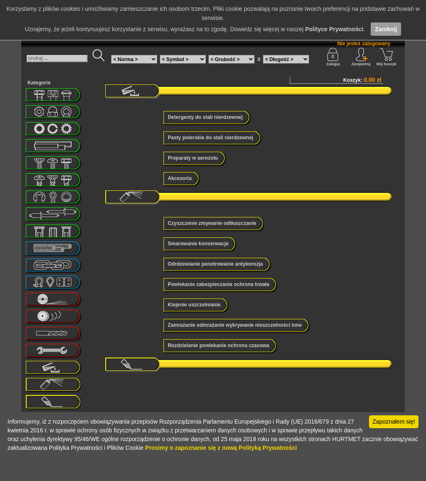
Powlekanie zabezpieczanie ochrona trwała (218, 284)
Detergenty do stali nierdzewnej (205, 117)
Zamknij (386, 29)
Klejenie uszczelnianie (194, 305)
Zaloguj (332, 57)
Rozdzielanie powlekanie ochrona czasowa (218, 345)
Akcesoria (179, 178)
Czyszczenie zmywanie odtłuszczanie (212, 223)
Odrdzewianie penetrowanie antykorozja (215, 264)
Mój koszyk (386, 57)
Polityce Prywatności (334, 29)
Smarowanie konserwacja (198, 244)
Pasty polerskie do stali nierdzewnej (210, 138)
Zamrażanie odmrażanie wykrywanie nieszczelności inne (235, 325)
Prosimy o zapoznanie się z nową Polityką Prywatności (221, 447)
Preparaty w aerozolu (193, 158)
